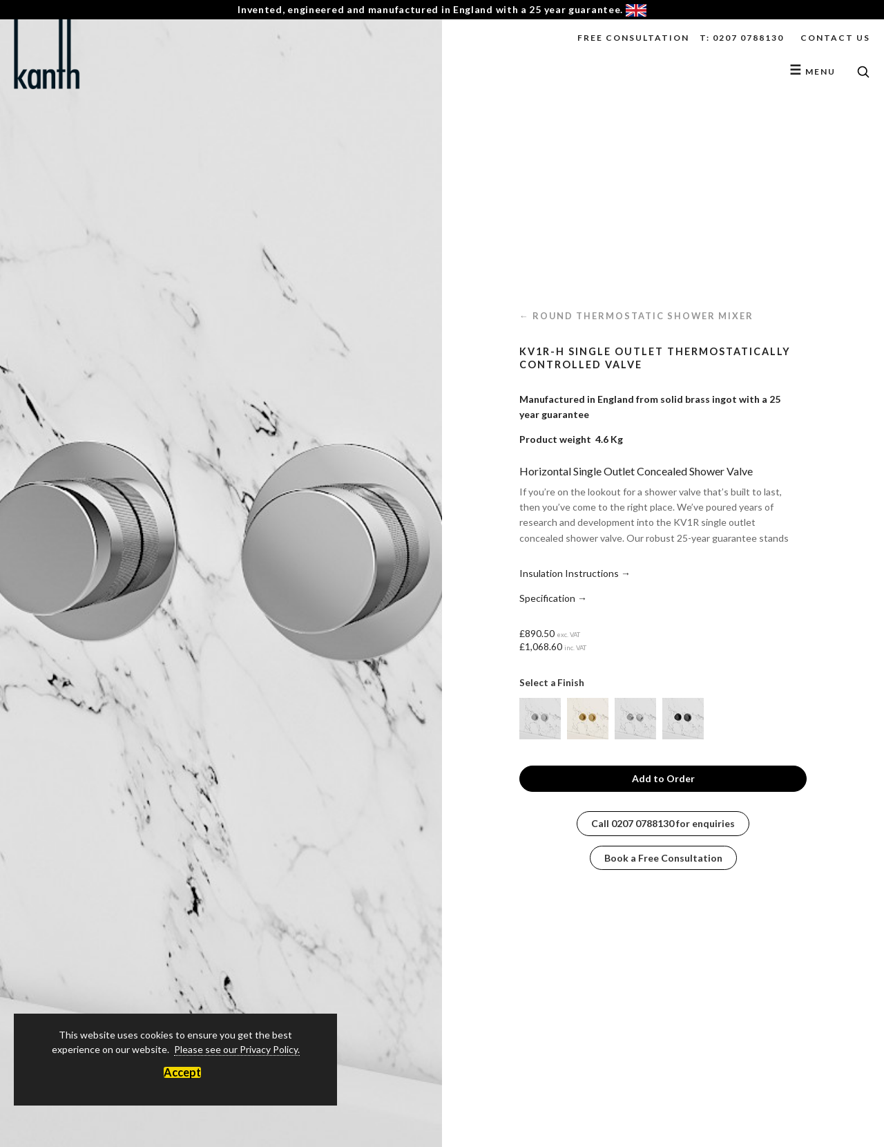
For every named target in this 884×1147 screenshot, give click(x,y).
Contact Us (835, 37)
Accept (182, 1072)
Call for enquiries (663, 823)
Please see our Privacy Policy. (237, 1049)
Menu (812, 71)
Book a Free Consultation (663, 858)
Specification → (553, 598)
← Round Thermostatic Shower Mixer (636, 315)
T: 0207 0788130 (742, 37)
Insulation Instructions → (575, 573)
